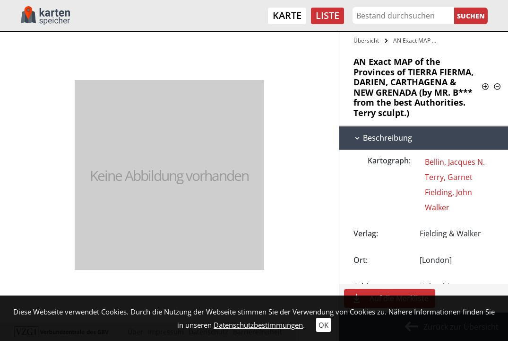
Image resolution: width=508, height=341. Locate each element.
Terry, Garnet (449, 177)
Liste (327, 15)
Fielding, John (448, 192)
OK (323, 325)
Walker (437, 207)
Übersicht (366, 40)
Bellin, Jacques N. (455, 162)
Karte (287, 15)
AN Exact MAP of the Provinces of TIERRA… (416, 40)
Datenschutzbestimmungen (258, 325)
